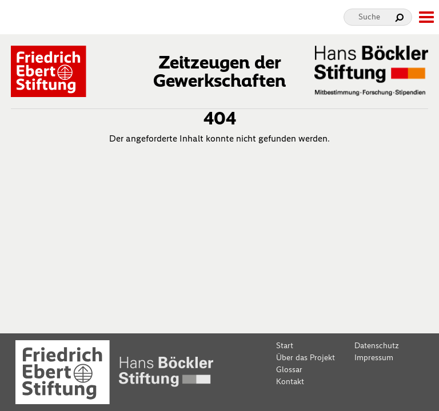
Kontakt (290, 381)
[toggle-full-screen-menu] (426, 17)
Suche (369, 17)
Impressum (373, 357)
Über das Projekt (305, 357)
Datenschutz (376, 345)
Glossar (289, 369)
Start (284, 345)
